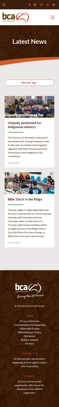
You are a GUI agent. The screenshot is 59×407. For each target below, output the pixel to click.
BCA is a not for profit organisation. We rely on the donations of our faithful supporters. (29, 387)
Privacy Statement (29, 321)
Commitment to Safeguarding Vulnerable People (29, 326)
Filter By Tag (28, 82)
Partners (29, 343)
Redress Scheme (29, 339)
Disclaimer (29, 335)
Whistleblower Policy (29, 332)
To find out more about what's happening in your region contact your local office (29, 362)
